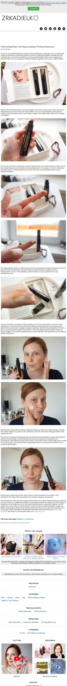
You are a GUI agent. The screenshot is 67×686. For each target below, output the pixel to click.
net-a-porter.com (38, 511)
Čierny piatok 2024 (48, 622)
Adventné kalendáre (31, 622)
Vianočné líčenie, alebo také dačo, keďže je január (33, 557)
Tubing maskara (40, 611)
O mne (22, 633)
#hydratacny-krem (23, 523)
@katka (17, 676)
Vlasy (17, 597)
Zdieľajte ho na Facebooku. (25, 519)
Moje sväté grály (24, 611)
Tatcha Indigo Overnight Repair (55, 557)
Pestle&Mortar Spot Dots (11, 556)
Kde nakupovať (14, 622)
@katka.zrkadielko (50, 676)
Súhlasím (33, 9)
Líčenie (9, 597)
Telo (23, 597)
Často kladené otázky (36, 597)
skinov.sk (32, 587)
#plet (2, 523)
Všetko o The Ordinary (9, 600)
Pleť (2, 597)
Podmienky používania (36, 633)
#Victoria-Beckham (11, 523)
